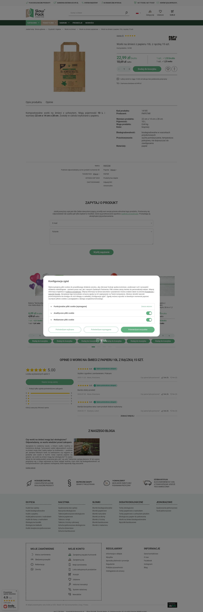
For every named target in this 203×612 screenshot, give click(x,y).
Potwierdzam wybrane (65, 330)
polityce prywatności (73, 292)
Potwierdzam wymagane (101, 330)
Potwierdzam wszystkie (137, 330)
